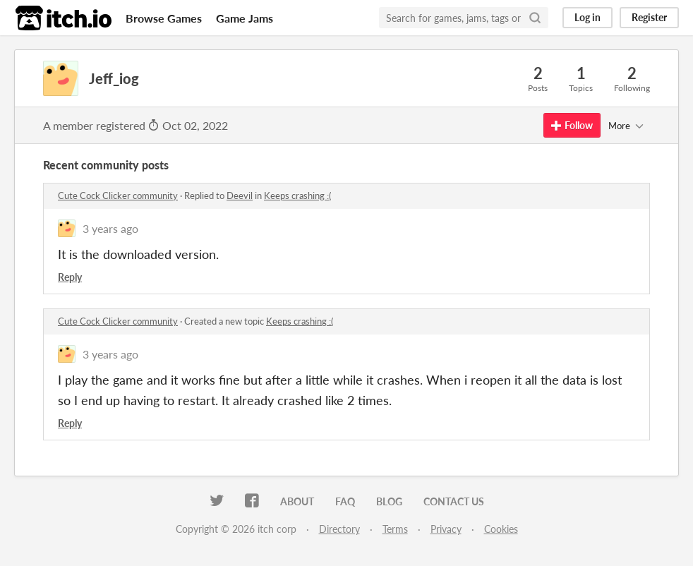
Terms (395, 529)
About (297, 501)
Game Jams (244, 18)
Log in (587, 17)
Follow (572, 125)
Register (649, 17)
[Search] (535, 17)
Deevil (240, 195)
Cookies (501, 529)
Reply (70, 277)
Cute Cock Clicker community (118, 195)
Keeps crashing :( (297, 195)
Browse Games (164, 18)
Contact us (453, 501)
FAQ (345, 501)
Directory (339, 529)
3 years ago (110, 228)
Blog (389, 501)
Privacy (446, 529)
